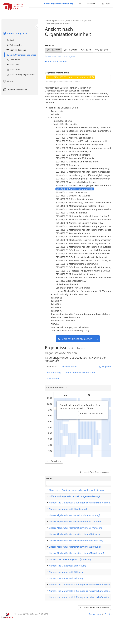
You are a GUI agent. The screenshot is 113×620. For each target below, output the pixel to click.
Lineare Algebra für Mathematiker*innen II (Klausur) (75, 534)
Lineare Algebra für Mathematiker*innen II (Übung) (75, 546)
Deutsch (91, 3)
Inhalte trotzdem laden (91, 413)
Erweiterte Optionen (56, 61)
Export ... (54, 461)
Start (10, 40)
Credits (108, 614)
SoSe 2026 (86, 50)
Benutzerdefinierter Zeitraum (80, 372)
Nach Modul (13, 69)
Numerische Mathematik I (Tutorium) (67, 565)
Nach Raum (13, 59)
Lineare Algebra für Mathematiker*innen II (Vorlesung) (76, 553)
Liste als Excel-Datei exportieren (94, 472)
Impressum (95, 614)
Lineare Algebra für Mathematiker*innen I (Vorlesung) (76, 527)
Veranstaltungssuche (15, 33)
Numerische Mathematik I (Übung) (66, 578)
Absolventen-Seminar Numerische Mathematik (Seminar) (77, 490)
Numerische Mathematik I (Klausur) (66, 572)
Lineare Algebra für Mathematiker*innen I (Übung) (74, 515)
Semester (49, 45)
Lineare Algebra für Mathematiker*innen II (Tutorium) (76, 540)
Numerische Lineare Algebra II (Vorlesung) (70, 559)
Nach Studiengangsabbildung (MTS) (22, 74)
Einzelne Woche (69, 366)
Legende (105, 366)
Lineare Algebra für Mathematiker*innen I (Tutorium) (75, 521)
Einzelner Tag (54, 372)
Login (105, 3)
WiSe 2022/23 (53, 50)
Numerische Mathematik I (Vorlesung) (68, 509)
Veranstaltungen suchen (75, 339)
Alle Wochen (53, 378)
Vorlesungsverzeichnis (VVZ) (58, 3)
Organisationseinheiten (15, 89)
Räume (8, 81)
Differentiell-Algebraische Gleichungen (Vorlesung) (74, 496)
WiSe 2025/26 (70, 50)
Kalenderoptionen (55, 387)
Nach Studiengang (16, 50)
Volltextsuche (13, 45)
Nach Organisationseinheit (21, 55)
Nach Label (12, 64)
